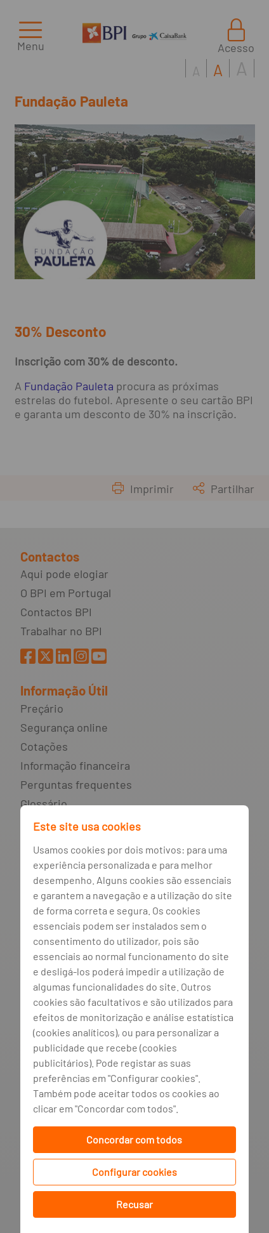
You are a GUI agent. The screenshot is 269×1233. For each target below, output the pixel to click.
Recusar (134, 1204)
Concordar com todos (134, 1139)
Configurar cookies (134, 1172)
